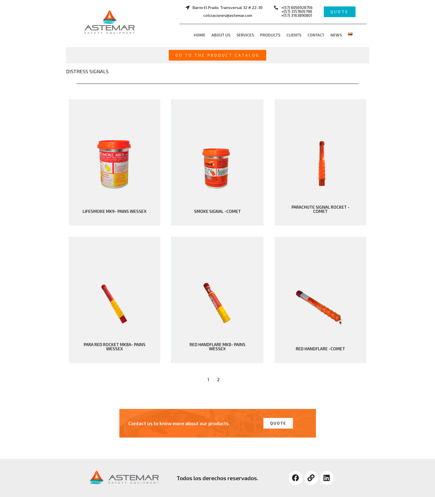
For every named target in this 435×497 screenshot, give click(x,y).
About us (220, 35)
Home (199, 35)
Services (245, 35)
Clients (293, 35)
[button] (224, 11)
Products (270, 35)
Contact (316, 35)
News (336, 35)
